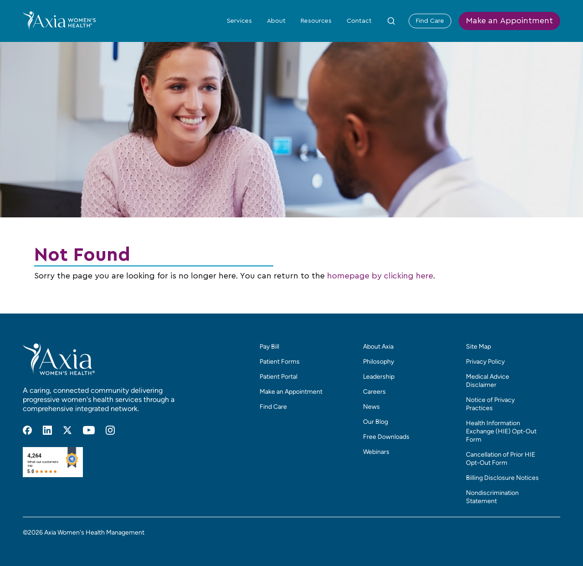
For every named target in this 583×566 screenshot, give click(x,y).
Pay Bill (269, 346)
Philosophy (378, 361)
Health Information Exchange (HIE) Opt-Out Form (501, 431)
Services (239, 21)
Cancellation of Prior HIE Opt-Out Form (500, 459)
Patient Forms (280, 361)
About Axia (378, 346)
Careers (374, 392)
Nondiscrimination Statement (492, 497)
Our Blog (375, 422)
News (371, 407)
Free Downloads (386, 437)
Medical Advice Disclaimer (487, 381)
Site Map (478, 346)
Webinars (376, 452)
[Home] (59, 20)
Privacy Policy (485, 361)
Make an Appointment (509, 21)
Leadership (378, 377)
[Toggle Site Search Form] (391, 21)
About (276, 21)
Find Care (430, 21)
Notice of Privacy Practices (490, 404)
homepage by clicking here (380, 276)
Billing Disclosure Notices (502, 478)
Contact (359, 21)
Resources (316, 21)
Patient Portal (278, 377)
